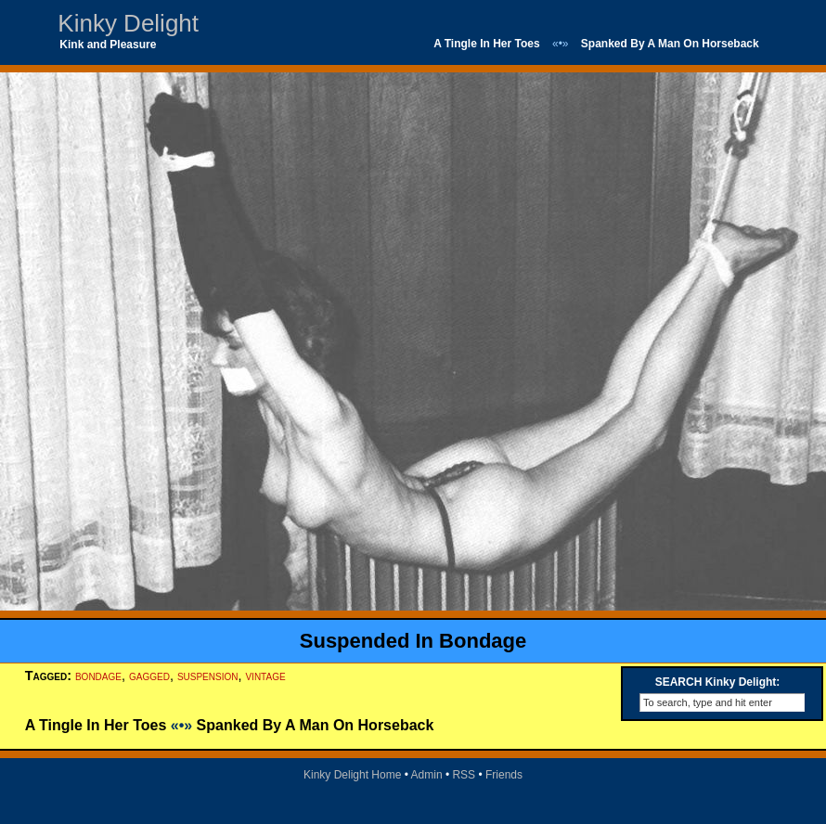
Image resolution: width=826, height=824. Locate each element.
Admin (427, 774)
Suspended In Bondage (413, 640)
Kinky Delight (128, 23)
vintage (265, 675)
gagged (149, 675)
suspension (208, 675)
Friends (504, 774)
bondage (98, 675)
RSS (463, 774)
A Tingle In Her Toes (486, 43)
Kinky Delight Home (352, 774)
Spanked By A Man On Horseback (670, 43)
